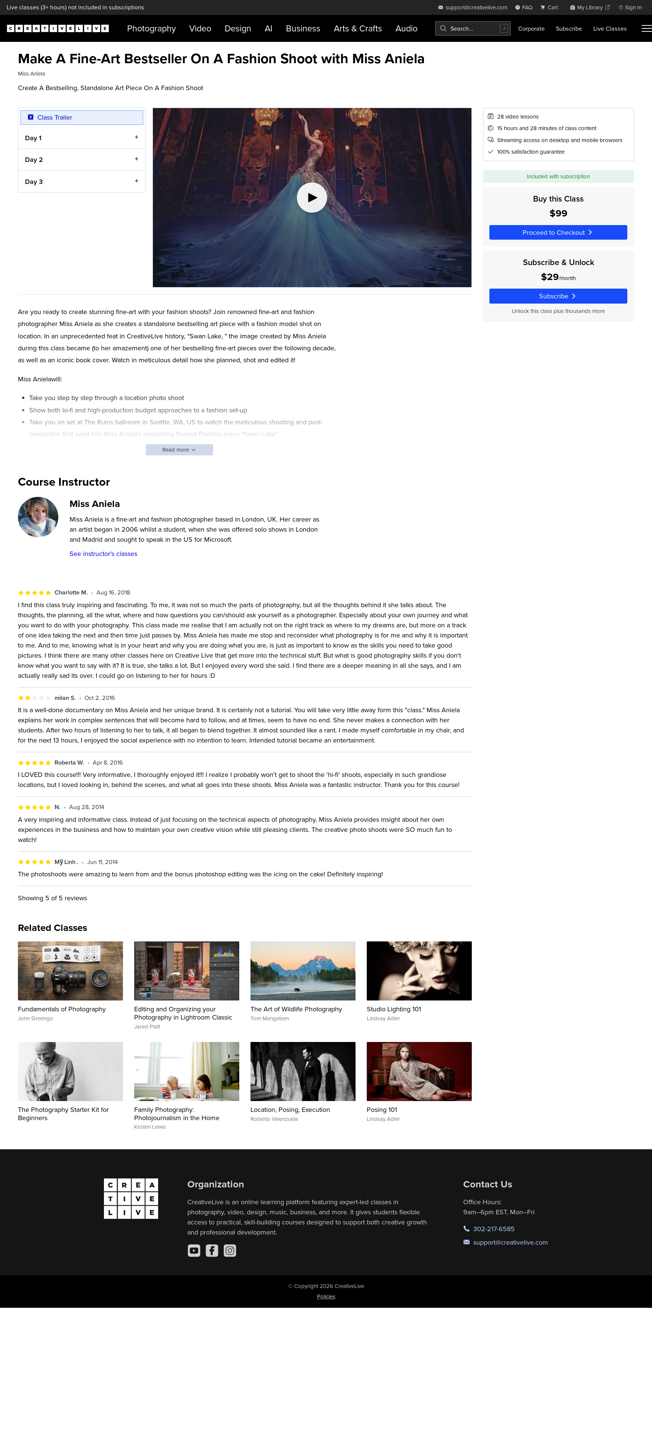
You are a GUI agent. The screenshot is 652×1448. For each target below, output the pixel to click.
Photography (151, 28)
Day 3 (34, 181)
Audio (407, 28)
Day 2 (34, 159)
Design (238, 28)
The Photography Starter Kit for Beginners (63, 1113)
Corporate (531, 28)
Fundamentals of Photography (62, 1009)
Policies (326, 1296)
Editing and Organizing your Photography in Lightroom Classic (183, 1013)
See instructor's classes (103, 553)
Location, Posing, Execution (290, 1109)
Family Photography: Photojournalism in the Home (176, 1113)
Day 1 (33, 137)
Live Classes (610, 28)
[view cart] (551, 7)
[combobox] (473, 28)
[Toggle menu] (647, 28)
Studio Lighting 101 (394, 1009)
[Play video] (312, 197)
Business (303, 28)
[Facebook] (212, 1250)
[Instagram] (230, 1250)
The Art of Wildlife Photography (296, 1009)
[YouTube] (194, 1250)
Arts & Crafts (358, 28)
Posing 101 (382, 1109)
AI (269, 28)
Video (200, 28)
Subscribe (569, 28)
